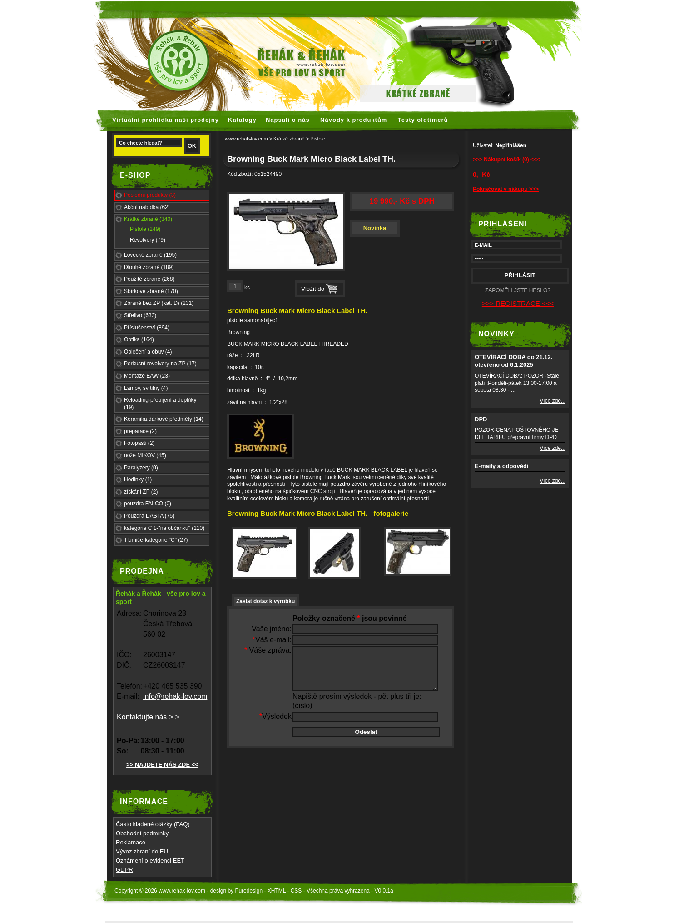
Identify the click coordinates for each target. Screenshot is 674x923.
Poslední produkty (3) (150, 195)
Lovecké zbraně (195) (150, 255)
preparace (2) (140, 431)
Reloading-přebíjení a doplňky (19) (160, 403)
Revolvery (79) (147, 240)
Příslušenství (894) (146, 327)
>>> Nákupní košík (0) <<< (506, 159)
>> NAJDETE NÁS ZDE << (162, 764)
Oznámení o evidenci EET (150, 860)
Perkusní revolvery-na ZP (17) (160, 363)
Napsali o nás (288, 119)
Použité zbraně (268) (149, 279)
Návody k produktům (353, 119)
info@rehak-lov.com (175, 696)
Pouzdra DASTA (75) (149, 516)
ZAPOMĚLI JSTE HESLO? (517, 290)
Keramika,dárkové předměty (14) (163, 419)
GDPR (124, 869)
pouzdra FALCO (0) (147, 503)
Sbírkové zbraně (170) (151, 291)
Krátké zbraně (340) (148, 219)
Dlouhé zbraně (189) (148, 267)
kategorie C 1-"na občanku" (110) (164, 528)
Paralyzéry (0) (141, 467)
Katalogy (242, 119)
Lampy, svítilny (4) (146, 388)
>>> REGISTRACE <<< (518, 303)
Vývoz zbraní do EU (142, 851)
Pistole (317, 138)
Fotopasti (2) (139, 443)
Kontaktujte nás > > (148, 717)
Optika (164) (139, 339)
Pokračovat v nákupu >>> (506, 189)
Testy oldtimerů (423, 119)
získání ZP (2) (141, 492)
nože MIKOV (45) (145, 455)
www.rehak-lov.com (246, 138)
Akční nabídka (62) (147, 207)
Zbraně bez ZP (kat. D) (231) (158, 303)
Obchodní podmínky (142, 833)
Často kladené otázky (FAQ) (153, 824)
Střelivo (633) (140, 315)
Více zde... (552, 401)
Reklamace (130, 842)
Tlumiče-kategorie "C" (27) (156, 540)
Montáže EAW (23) (147, 376)
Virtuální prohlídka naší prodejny (165, 119)
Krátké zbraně (288, 138)
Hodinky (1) (138, 479)
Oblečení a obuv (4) (148, 352)
